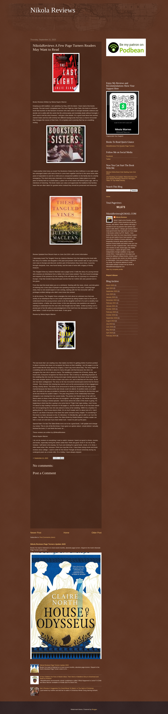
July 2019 (109, 324)
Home (66, 533)
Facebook (109, 156)
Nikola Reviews (52, 10)
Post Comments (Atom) (47, 537)
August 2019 (110, 321)
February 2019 (111, 336)
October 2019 (110, 315)
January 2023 (110, 297)
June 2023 (109, 294)
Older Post (97, 533)
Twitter (108, 159)
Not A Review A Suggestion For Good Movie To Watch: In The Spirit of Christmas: (67, 688)
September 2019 (111, 318)
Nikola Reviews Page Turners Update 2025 (48, 544)
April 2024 (109, 288)
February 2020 (111, 312)
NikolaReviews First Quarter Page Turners (120, 146)
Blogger (94, 709)
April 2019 (109, 333)
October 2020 (110, 309)
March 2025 (110, 285)
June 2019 (109, 327)
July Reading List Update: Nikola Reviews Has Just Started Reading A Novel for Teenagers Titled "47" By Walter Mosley (121, 178)
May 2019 (109, 330)
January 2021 (110, 306)
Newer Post (35, 533)
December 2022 (111, 300)
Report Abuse (112, 275)
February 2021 (111, 303)
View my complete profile (114, 269)
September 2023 (111, 291)
